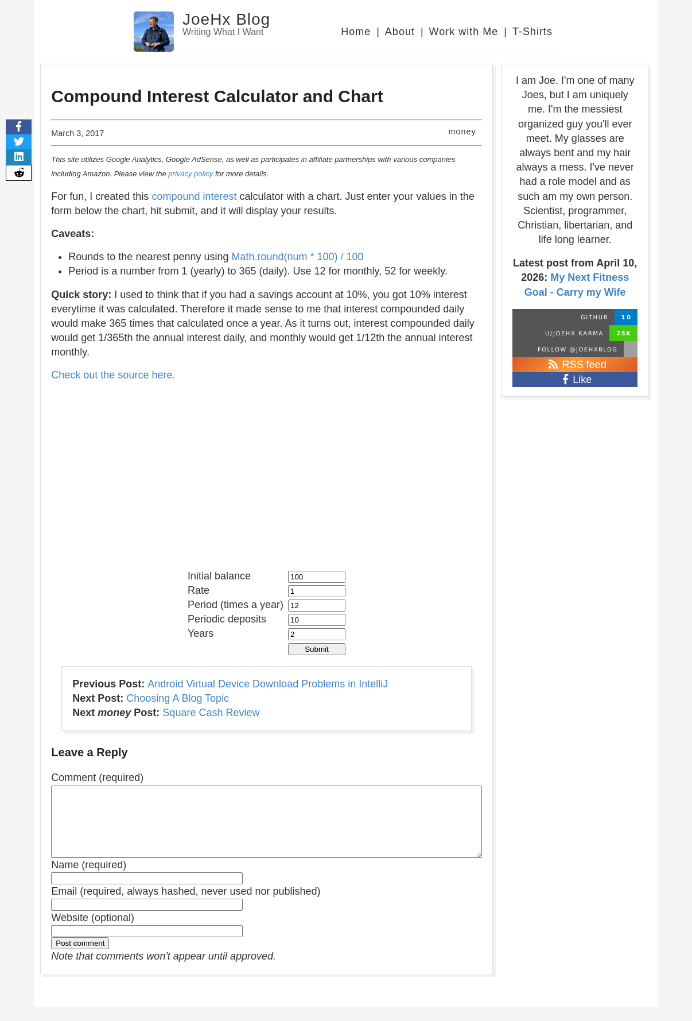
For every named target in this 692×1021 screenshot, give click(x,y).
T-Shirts (532, 31)
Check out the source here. (113, 375)
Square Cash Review (210, 712)
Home (356, 31)
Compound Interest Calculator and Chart (217, 96)
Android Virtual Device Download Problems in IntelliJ (267, 684)
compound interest (193, 196)
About (400, 31)
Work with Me (464, 31)
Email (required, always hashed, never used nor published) (185, 905)
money (462, 131)
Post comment (80, 957)
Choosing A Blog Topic (177, 698)
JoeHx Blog (226, 19)
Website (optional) (92, 931)
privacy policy (190, 173)
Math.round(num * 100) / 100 (298, 256)
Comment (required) (97, 777)
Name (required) (88, 878)
